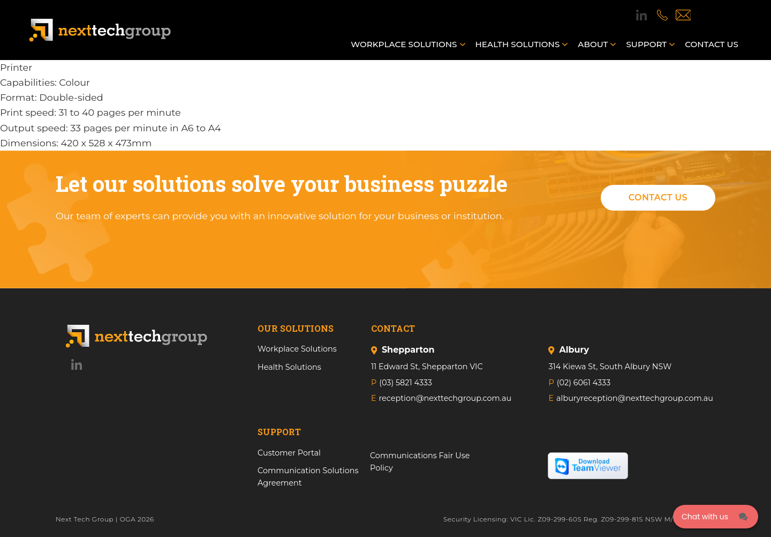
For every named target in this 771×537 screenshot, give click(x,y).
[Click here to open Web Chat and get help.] (715, 516)
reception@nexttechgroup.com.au (445, 398)
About (593, 44)
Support (646, 44)
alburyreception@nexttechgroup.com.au (634, 398)
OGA (128, 519)
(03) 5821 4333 (405, 382)
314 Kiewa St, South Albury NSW (609, 366)
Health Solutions (517, 44)
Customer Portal (289, 453)
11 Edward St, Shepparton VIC (427, 366)
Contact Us (658, 197)
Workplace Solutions (404, 44)
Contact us (711, 44)
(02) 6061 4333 (583, 382)
